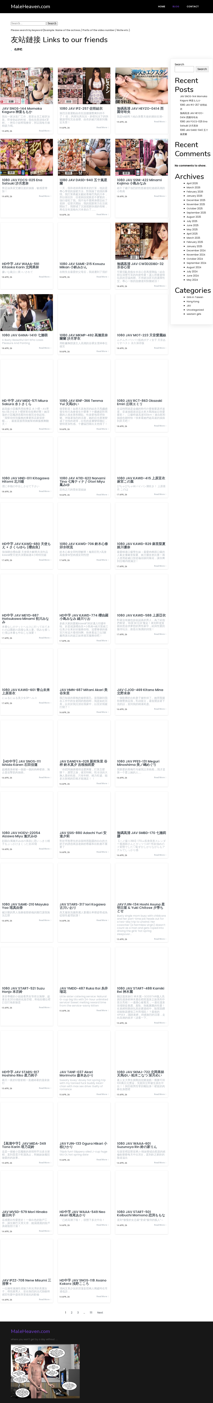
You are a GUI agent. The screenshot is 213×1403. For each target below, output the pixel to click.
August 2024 (194, 267)
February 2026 (195, 191)
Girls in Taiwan (195, 297)
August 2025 (194, 216)
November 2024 (196, 254)
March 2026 (193, 187)
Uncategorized (195, 310)
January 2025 (194, 246)
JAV (189, 305)
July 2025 (192, 221)
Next (100, 1312)
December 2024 (196, 250)
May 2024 (192, 280)
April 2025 (192, 233)
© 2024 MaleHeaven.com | (29, 1388)
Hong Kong (193, 301)
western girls (194, 314)
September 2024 (196, 263)
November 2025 (196, 204)
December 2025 (196, 200)
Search (179, 64)
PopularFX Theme (58, 1388)
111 (91, 1312)
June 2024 (193, 275)
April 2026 (192, 183)
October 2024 (195, 258)
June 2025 (193, 225)
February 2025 (195, 242)
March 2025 (193, 238)
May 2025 (192, 229)
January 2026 (194, 196)
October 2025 (195, 208)
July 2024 (192, 271)
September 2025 (196, 212)
